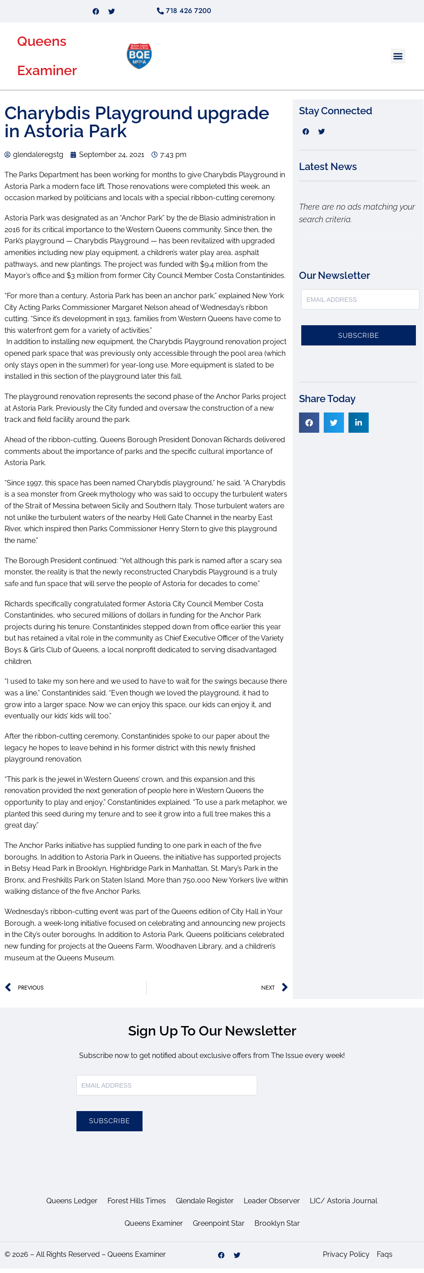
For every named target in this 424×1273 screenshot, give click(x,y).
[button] (398, 60)
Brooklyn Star (277, 1228)
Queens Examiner (154, 1228)
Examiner (47, 75)
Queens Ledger (72, 1205)
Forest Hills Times (136, 1205)
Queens (42, 46)
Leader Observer (272, 1205)
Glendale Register (205, 1205)
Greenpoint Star (219, 1228)
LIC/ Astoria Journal (343, 1205)
